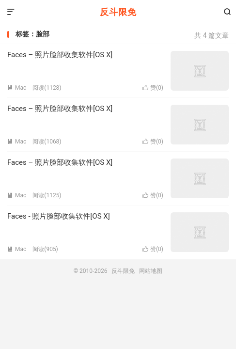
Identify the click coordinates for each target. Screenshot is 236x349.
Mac (16, 87)
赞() (152, 87)
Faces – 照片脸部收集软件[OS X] (59, 54)
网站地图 (150, 271)
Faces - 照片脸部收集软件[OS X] (58, 216)
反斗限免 (118, 12)
